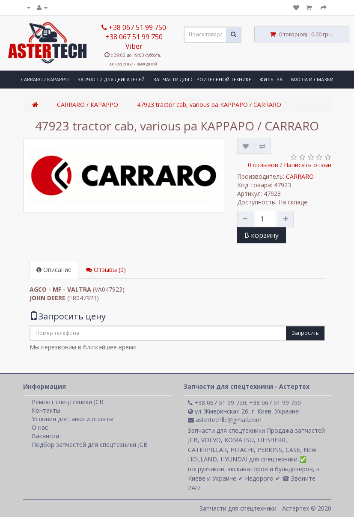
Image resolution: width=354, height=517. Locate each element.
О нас (40, 427)
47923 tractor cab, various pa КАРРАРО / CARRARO (209, 104)
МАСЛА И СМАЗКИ (312, 79)
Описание (53, 270)
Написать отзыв (307, 165)
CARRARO (300, 176)
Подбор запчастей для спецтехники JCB (90, 444)
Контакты (46, 410)
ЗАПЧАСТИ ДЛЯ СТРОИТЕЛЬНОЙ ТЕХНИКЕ (202, 79)
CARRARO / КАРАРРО (45, 79)
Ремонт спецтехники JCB (68, 402)
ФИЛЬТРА (271, 79)
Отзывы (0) (106, 270)
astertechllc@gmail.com (225, 420)
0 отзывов (263, 165)
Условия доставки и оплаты (72, 419)
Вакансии (45, 436)
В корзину (261, 235)
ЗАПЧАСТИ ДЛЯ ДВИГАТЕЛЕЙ (111, 79)
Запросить (305, 333)
